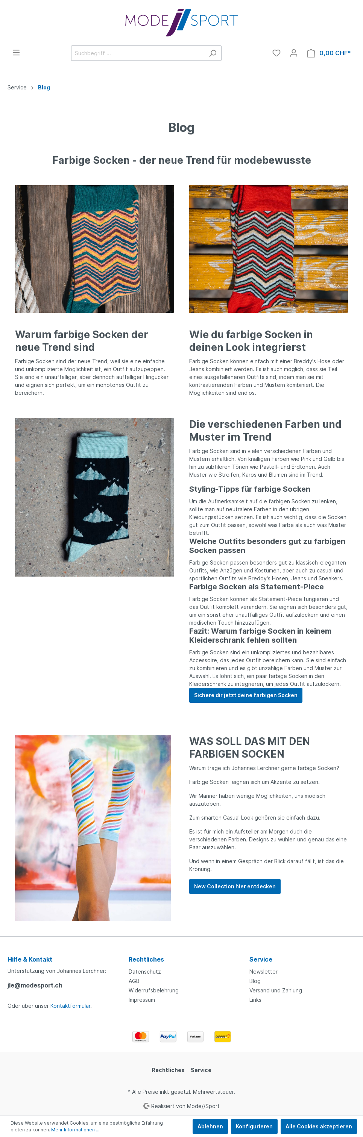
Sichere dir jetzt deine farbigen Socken (246, 695)
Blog (255, 981)
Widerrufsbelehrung (154, 990)
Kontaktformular (70, 1006)
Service (201, 1070)
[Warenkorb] (328, 53)
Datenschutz (145, 971)
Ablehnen (210, 1126)
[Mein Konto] (293, 53)
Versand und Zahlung (275, 990)
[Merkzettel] (276, 53)
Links (255, 1000)
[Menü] (16, 52)
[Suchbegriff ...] (137, 53)
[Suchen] (213, 53)
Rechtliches (168, 1070)
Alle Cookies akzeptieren (319, 1126)
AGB (134, 981)
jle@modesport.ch (35, 985)
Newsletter (263, 971)
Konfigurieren (254, 1126)
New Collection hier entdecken (235, 886)
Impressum (142, 1000)
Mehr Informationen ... (75, 1129)
